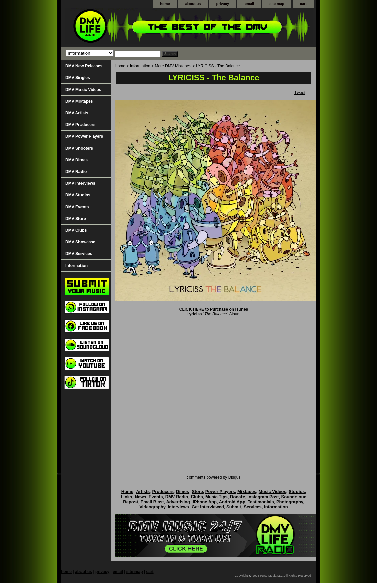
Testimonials (261, 501)
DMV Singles (77, 77)
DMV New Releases (83, 66)
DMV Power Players (84, 136)
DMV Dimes (76, 160)
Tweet (299, 92)
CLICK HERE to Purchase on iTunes (213, 309)
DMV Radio (76, 171)
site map (276, 4)
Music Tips (216, 496)
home (165, 4)
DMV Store (75, 218)
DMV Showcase (80, 242)
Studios (297, 491)
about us (193, 4)
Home (120, 66)
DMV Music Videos (83, 89)
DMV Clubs (76, 230)
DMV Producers (80, 124)
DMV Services (78, 253)
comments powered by (214, 477)
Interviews (178, 506)
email (249, 4)
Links (126, 496)
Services (253, 506)
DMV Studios (77, 195)
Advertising (178, 501)
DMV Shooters (79, 148)
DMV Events (77, 207)
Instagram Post (263, 496)
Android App (232, 501)
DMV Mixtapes (79, 101)
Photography (289, 501)
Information (140, 66)
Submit (233, 506)
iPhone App (205, 501)
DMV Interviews (80, 183)
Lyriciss (194, 314)
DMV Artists (76, 113)
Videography (152, 506)
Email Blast (152, 501)
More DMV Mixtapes (173, 66)
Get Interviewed (208, 506)
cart (303, 4)
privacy (222, 4)
